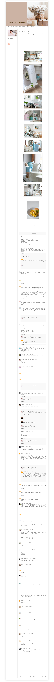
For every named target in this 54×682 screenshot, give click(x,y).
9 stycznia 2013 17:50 (29, 537)
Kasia (22, 612)
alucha (22, 606)
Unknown (22, 286)
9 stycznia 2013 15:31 (30, 421)
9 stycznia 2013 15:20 (33, 317)
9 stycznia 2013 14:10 (28, 446)
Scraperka (22, 366)
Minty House (25, 317)
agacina (22, 640)
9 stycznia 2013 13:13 (29, 354)
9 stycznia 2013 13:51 (26, 392)
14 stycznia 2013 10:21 (28, 633)
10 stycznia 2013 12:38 (29, 471)
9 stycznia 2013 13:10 (31, 347)
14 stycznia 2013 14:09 (28, 640)
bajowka (22, 542)
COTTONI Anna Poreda (24, 307)
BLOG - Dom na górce (25, 558)
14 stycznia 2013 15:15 (28, 648)
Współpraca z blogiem (26, 26)
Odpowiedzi (24, 253)
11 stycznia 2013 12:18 (28, 612)
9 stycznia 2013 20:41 (33, 558)
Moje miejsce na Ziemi (25, 359)
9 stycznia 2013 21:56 (32, 340)
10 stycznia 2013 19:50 (29, 590)
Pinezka (22, 404)
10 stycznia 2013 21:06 (28, 600)
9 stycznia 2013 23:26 (27, 564)
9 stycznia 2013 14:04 (29, 431)
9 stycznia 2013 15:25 (33, 440)
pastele (31, 234)
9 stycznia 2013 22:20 (33, 425)
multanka (22, 633)
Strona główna (9, 26)
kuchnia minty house (26, 234)
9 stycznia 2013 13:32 (28, 372)
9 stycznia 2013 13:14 (33, 359)
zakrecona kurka (24, 549)
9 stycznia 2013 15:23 (33, 467)
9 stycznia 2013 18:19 (28, 542)
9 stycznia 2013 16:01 (28, 503)
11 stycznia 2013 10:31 (28, 606)
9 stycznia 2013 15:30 (30, 417)
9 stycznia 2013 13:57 (28, 404)
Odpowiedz (22, 251)
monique (22, 648)
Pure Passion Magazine (17, 26)
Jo (21, 392)
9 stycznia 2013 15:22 (33, 411)
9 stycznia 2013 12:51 (28, 286)
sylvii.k (22, 372)
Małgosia (22, 446)
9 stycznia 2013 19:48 (31, 549)
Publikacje (33, 26)
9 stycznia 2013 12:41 (29, 239)
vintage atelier (24, 347)
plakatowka (23, 354)
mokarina (22, 503)
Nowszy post (21, 676)
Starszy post (44, 676)
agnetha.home (25, 340)
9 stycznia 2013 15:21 (33, 385)
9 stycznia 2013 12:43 (29, 271)
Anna (22, 453)
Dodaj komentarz (22, 654)
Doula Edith (23, 529)
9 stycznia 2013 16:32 (29, 529)
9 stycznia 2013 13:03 (32, 307)
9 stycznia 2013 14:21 (27, 453)
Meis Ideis (23, 271)
